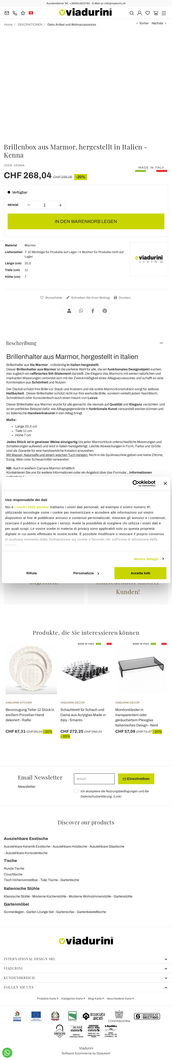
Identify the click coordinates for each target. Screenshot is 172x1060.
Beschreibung (21, 343)
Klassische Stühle (17, 896)
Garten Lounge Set (40, 912)
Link (117, 796)
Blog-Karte (95, 998)
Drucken (122, 297)
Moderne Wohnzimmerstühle (90, 896)
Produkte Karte (47, 998)
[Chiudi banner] (165, 483)
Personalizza (86, 573)
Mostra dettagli (146, 559)
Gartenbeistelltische (91, 912)
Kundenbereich (85, 977)
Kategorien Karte (72, 998)
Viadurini (85, 968)
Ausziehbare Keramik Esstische (27, 846)
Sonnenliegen (14, 912)
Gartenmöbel (16, 904)
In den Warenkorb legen (86, 221)
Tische (10, 860)
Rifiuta (31, 573)
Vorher (144, 23)
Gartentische (69, 880)
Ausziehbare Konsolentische (26, 853)
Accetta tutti (140, 573)
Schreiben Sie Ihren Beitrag (87, 297)
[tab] (86, 343)
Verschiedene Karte (119, 998)
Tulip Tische (49, 880)
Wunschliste (50, 297)
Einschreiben (136, 779)
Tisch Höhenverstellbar (21, 880)
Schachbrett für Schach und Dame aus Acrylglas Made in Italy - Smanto (83, 715)
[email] (94, 778)
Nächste (157, 23)
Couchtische (13, 874)
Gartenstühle (123, 896)
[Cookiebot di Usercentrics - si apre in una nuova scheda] (135, 483)
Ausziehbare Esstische (26, 838)
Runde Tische (14, 868)
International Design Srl (85, 959)
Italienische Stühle (22, 888)
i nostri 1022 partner (32, 507)
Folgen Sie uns (85, 987)
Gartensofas (65, 912)
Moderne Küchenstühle (49, 896)
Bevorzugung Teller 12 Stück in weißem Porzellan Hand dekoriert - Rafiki (30, 715)
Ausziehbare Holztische (70, 846)
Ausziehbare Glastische (107, 846)
